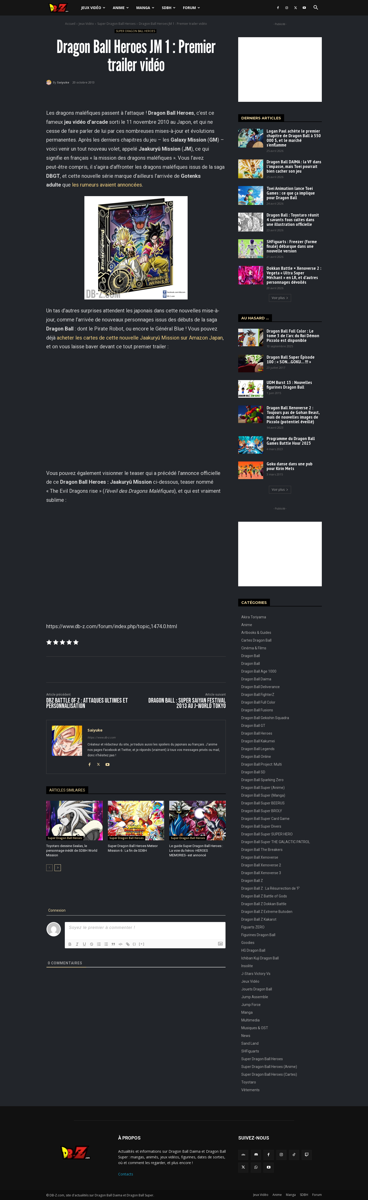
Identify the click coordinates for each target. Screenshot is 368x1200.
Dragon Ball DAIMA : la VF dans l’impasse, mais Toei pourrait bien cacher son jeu (294, 166)
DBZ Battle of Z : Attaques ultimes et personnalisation (87, 703)
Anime (121, 7)
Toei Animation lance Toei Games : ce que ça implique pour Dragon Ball (291, 193)
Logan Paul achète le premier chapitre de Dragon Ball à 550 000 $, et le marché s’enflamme (294, 138)
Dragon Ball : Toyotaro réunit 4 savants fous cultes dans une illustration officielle (293, 219)
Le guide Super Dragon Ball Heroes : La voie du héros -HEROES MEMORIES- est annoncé (196, 850)
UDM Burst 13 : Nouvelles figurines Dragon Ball (289, 384)
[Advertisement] (280, 69)
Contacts (125, 1174)
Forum (191, 7)
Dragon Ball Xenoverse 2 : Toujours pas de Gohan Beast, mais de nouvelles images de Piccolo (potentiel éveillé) (293, 415)
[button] (315, 8)
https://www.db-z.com (101, 737)
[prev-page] (49, 867)
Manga (145, 7)
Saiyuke (63, 82)
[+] (142, 944)
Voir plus (280, 298)
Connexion (56, 910)
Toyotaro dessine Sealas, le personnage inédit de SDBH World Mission (71, 850)
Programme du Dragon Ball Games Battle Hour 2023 (291, 440)
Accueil (70, 23)
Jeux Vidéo (93, 7)
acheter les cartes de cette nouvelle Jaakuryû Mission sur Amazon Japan (140, 338)
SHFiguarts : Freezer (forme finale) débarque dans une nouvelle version (292, 246)
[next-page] (57, 867)
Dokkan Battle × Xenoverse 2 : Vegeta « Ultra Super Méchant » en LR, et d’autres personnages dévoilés (294, 275)
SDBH (168, 7)
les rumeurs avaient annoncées (107, 185)
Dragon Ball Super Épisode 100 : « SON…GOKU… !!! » (291, 359)
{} (134, 944)
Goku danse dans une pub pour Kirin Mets (290, 466)
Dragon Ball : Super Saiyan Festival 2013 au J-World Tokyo (187, 703)
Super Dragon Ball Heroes (116, 23)
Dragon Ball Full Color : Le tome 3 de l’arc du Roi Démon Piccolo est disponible (293, 335)
